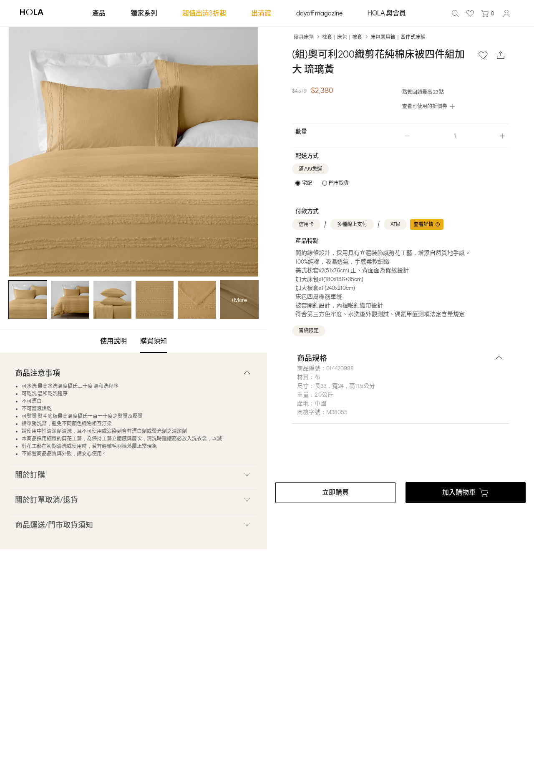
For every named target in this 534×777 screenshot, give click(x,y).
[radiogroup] (322, 183)
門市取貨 (339, 183)
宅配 (307, 183)
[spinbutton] (455, 135)
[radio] (303, 183)
